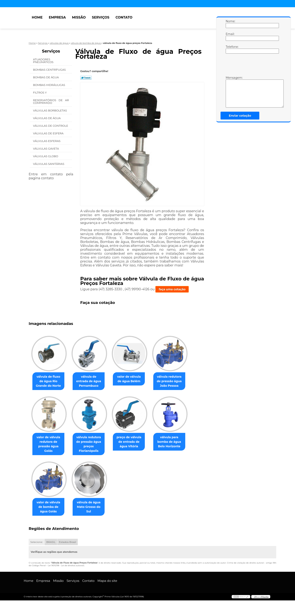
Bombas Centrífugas (49, 69)
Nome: (230, 23)
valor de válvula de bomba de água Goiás (49, 507)
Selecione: (36, 542)
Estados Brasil (67, 542)
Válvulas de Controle (51, 125)
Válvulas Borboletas (50, 110)
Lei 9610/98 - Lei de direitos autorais (66, 566)
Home (37, 17)
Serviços (100, 17)
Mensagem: (230, 92)
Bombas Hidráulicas (49, 85)
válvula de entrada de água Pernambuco (91, 381)
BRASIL (50, 542)
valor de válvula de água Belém (133, 379)
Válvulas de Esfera (48, 133)
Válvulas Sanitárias (49, 163)
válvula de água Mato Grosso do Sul (91, 505)
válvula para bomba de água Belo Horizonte (175, 442)
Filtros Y (40, 92)
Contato (124, 17)
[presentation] (252, 66)
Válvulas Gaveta (46, 148)
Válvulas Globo (46, 156)
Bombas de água (46, 77)
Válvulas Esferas (47, 141)
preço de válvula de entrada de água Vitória (133, 442)
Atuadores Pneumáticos (43, 61)
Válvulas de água (47, 118)
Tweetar (86, 78)
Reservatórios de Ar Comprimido (51, 101)
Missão (79, 17)
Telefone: (230, 49)
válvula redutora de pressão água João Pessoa (174, 381)
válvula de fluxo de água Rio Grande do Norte (49, 381)
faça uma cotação (172, 289)
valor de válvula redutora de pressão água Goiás (49, 442)
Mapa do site (107, 581)
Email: (230, 36)
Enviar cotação (240, 115)
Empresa (57, 17)
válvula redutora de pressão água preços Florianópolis (91, 444)
